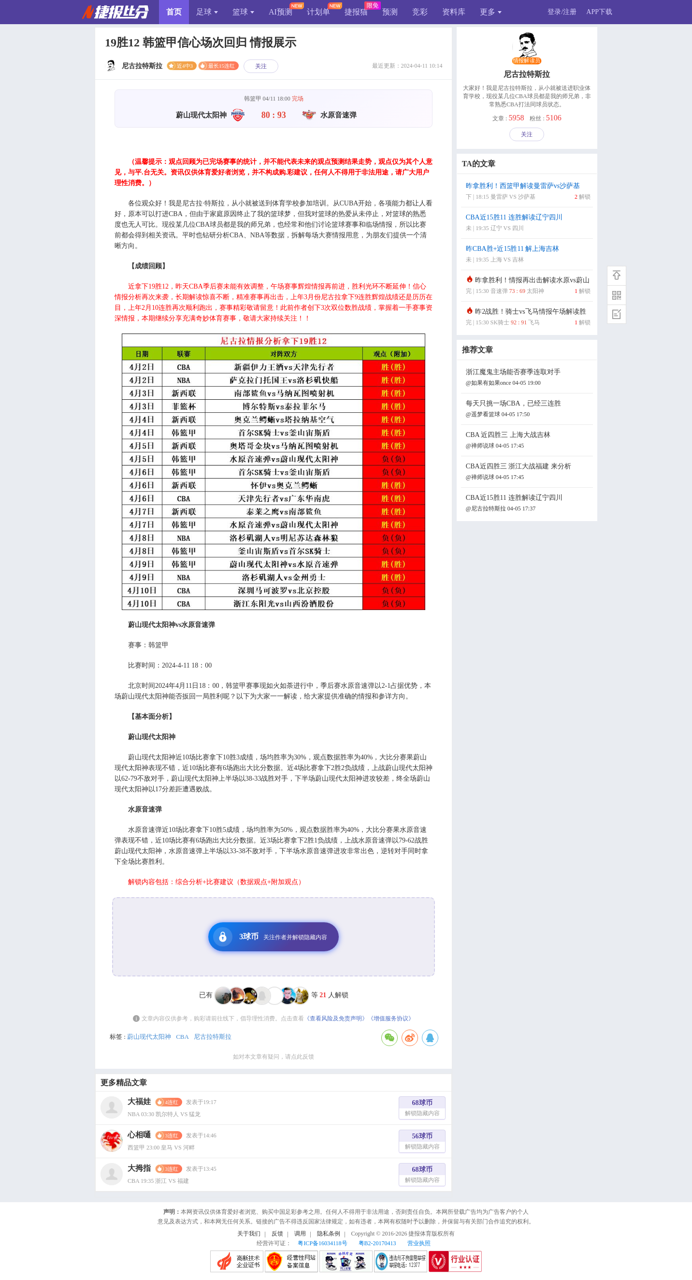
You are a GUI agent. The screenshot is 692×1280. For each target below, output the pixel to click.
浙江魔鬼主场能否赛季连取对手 (528, 378)
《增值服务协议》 (391, 1018)
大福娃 (139, 1101)
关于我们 (248, 1233)
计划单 (318, 12)
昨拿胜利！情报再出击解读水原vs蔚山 (528, 286)
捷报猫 (356, 12)
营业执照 (419, 1243)
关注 (261, 66)
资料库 (453, 12)
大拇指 (139, 1168)
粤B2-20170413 (377, 1243)
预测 (390, 12)
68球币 (422, 1109)
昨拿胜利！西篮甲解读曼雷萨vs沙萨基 (528, 192)
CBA (182, 1036)
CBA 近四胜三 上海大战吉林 (528, 441)
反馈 (277, 1233)
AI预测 (280, 12)
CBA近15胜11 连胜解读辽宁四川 (528, 223)
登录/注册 (562, 11)
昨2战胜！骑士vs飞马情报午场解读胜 (528, 318)
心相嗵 (139, 1135)
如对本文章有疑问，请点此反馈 (273, 1056)
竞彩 (420, 12)
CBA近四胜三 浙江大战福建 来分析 (528, 472)
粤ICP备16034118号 (322, 1243)
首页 (174, 12)
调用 (300, 1233)
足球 (207, 12)
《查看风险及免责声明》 (336, 1018)
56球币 (422, 1142)
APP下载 (599, 11)
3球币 (270, 936)
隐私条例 (328, 1233)
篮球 (243, 12)
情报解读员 (526, 61)
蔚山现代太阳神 (149, 1036)
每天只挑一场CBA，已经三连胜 (528, 410)
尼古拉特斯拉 (212, 1036)
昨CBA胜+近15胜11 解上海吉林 (528, 255)
